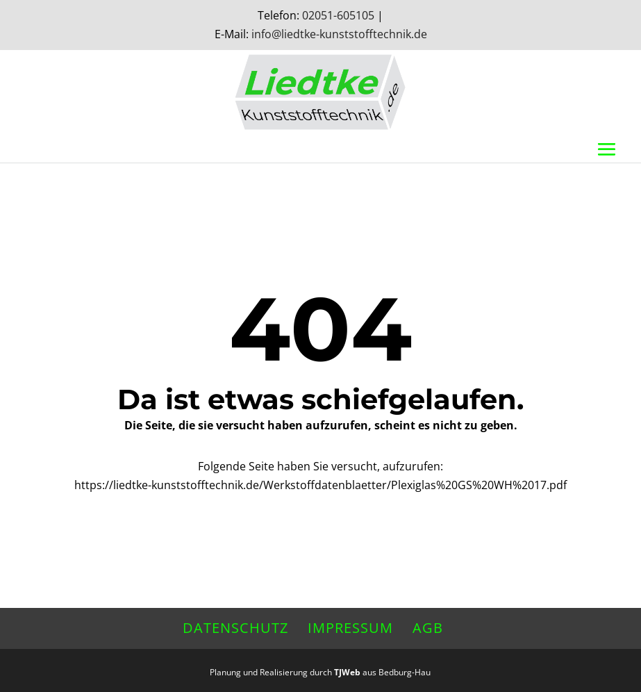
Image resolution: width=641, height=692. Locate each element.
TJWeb (347, 672)
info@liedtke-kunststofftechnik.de (339, 34)
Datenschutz (235, 627)
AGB (428, 627)
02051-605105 (338, 15)
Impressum (350, 627)
